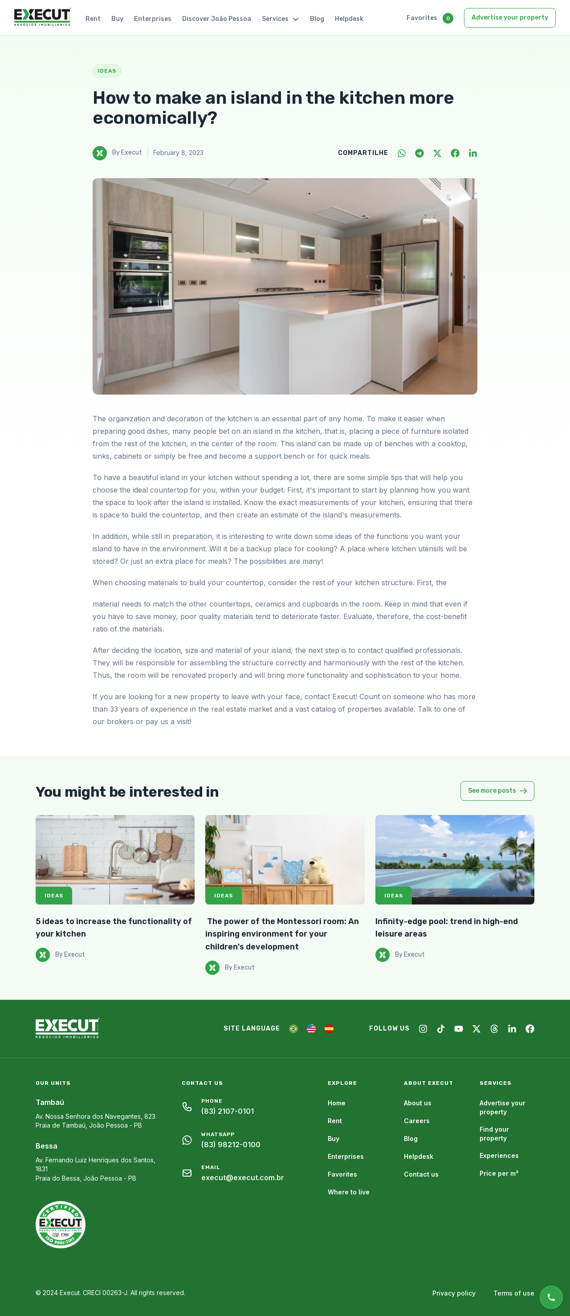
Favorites (422, 18)
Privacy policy (454, 1293)
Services (280, 19)
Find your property (494, 1133)
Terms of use (513, 1293)
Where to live (349, 1192)
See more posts (497, 790)
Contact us (421, 1174)
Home (337, 1103)
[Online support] (551, 1297)
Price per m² (499, 1173)
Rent (93, 19)
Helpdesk (349, 19)
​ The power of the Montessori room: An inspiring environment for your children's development (282, 934)
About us (418, 1103)
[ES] (329, 1028)
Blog (317, 19)
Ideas (54, 895)
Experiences (499, 1155)
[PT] (293, 1028)
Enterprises (152, 19)
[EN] (311, 1028)
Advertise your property (510, 17)
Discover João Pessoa (216, 19)
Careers (417, 1121)
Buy (117, 19)
